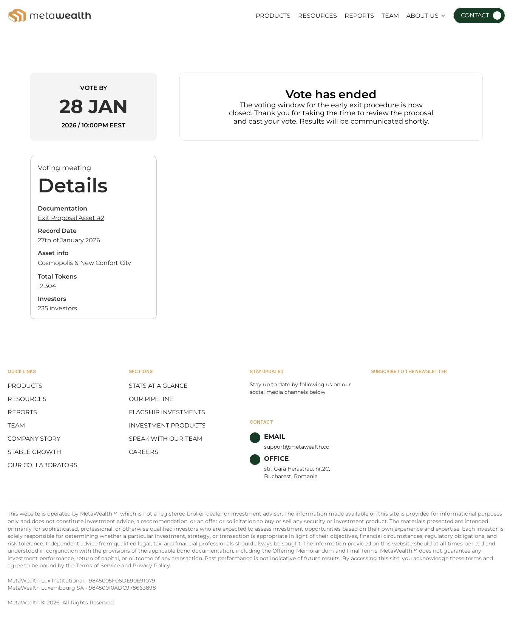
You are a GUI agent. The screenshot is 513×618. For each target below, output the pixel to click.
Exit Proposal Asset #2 (71, 217)
